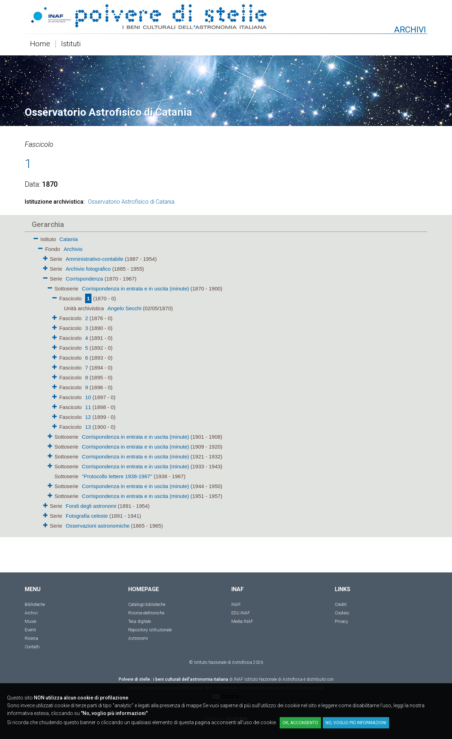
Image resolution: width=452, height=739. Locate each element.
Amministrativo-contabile (94, 259)
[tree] (185, 382)
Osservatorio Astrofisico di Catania (131, 201)
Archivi (31, 613)
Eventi (30, 629)
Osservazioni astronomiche (98, 526)
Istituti (71, 44)
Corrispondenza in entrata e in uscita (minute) (135, 289)
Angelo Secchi (124, 308)
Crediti (341, 604)
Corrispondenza (84, 279)
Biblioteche (35, 604)
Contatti (32, 646)
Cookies (342, 613)
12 (88, 417)
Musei (30, 621)
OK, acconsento (300, 722)
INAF (236, 604)
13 (88, 427)
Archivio (73, 249)
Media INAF (242, 621)
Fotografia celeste (87, 516)
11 (88, 407)
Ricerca (31, 638)
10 (88, 397)
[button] (36, 237)
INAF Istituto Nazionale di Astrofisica (268, 679)
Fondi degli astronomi (91, 506)
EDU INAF (240, 613)
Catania (69, 239)
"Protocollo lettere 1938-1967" (117, 476)
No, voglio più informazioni (356, 722)
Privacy (341, 621)
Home (40, 44)
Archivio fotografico (88, 269)
